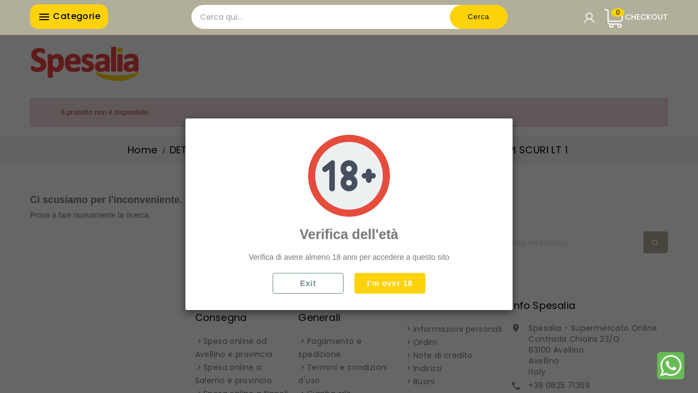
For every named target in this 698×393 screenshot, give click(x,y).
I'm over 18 (390, 283)
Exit (308, 283)
